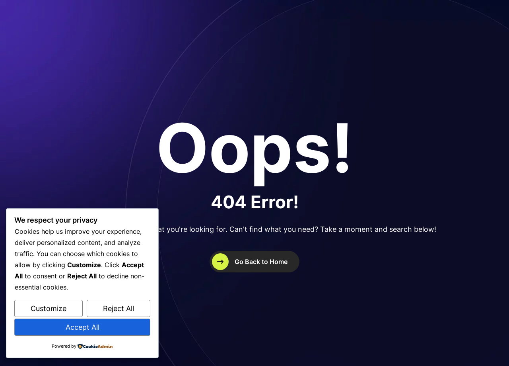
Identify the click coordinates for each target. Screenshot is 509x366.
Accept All (82, 327)
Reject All (118, 308)
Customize (48, 308)
